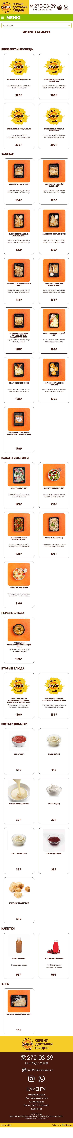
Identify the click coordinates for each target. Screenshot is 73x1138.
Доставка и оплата (36, 1108)
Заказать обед (36, 1105)
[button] (36, 17)
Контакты (36, 1119)
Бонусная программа (36, 1115)
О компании (36, 1112)
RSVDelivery (67, 1135)
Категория (8, 25)
